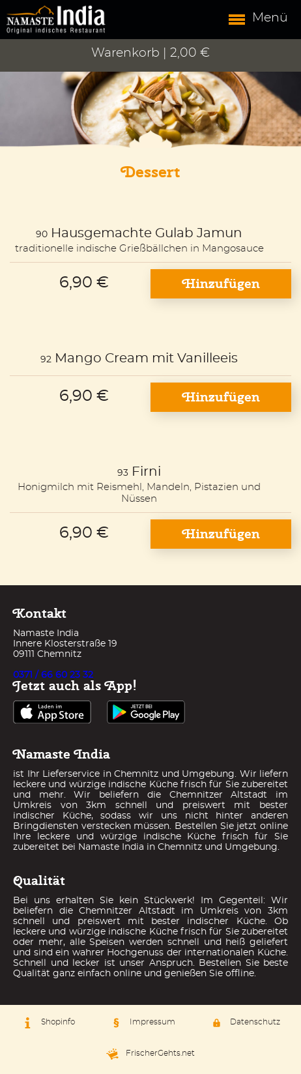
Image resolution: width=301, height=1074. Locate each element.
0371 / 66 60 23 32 (53, 675)
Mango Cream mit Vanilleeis (146, 358)
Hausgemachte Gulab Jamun (146, 233)
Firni (146, 471)
